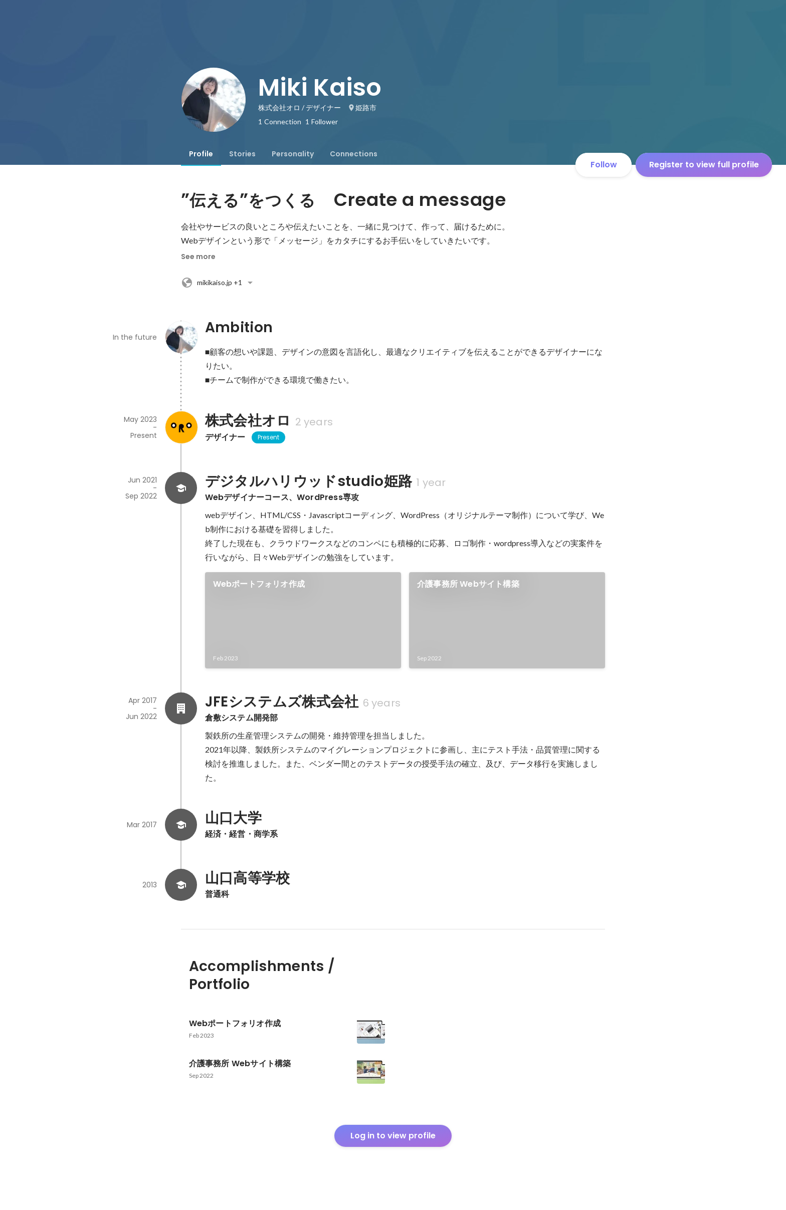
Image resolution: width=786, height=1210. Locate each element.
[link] (303, 620)
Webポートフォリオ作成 (259, 584)
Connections (353, 154)
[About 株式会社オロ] (181, 427)
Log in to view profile (393, 1135)
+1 (218, 283)
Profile (201, 154)
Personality (293, 154)
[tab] (201, 154)
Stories (242, 154)
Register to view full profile (704, 164)
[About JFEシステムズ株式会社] (181, 708)
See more (198, 257)
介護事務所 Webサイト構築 (468, 584)
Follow (604, 164)
